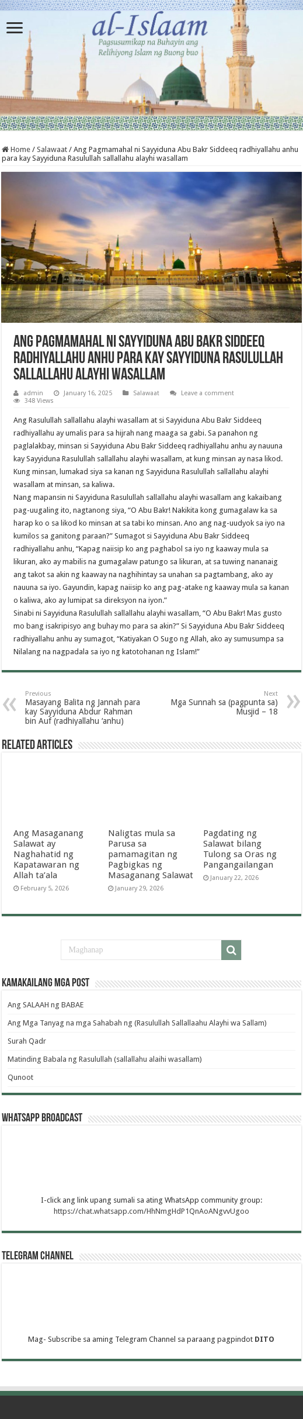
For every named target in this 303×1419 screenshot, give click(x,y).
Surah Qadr (27, 1041)
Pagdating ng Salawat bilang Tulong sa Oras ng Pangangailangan (240, 849)
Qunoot (21, 1077)
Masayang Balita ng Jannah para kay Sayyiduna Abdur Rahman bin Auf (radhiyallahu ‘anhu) (85, 708)
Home (16, 149)
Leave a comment (207, 393)
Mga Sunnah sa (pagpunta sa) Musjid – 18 (218, 703)
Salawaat (52, 149)
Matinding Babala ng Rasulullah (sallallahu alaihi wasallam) (105, 1059)
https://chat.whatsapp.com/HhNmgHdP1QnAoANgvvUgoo (151, 1211)
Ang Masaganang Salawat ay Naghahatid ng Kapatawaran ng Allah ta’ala (48, 854)
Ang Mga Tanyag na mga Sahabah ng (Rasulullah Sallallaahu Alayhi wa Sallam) (137, 1022)
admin (33, 393)
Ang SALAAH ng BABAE (45, 1004)
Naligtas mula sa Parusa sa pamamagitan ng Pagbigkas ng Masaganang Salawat (150, 854)
